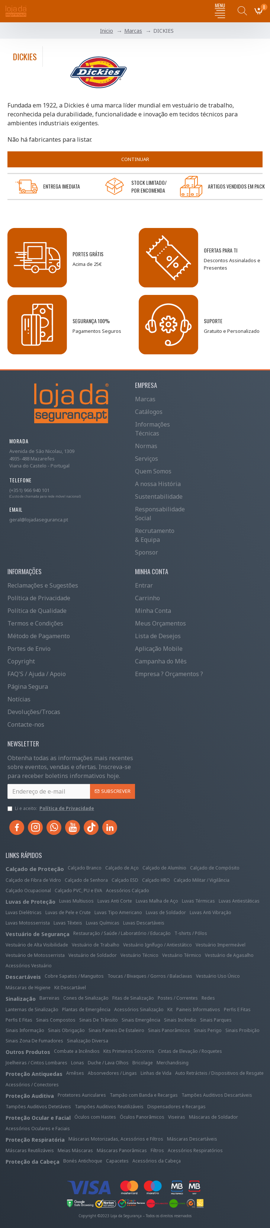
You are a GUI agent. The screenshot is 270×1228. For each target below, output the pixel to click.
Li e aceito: (51, 808)
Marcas (133, 30)
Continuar (135, 159)
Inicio (106, 30)
